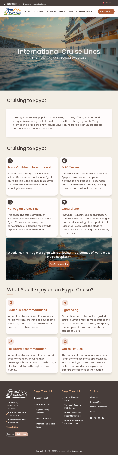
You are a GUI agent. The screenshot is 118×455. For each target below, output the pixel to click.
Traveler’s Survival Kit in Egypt (72, 406)
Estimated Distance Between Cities (73, 422)
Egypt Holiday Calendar (42, 411)
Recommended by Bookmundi (16, 421)
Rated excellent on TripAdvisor (17, 414)
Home (28, 11)
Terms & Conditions (99, 406)
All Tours (38, 11)
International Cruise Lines (45, 425)
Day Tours (51, 11)
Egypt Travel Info (44, 418)
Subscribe (21, 434)
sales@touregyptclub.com (35, 4)
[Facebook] (91, 418)
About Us (94, 397)
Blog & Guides (84, 11)
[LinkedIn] (95, 418)
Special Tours (66, 11)
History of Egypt (43, 404)
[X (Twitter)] (99, 418)
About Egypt (42, 398)
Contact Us (95, 402)
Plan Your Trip (106, 11)
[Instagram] (103, 418)
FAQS (92, 411)
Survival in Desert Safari (72, 399)
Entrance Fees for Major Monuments (72, 414)
